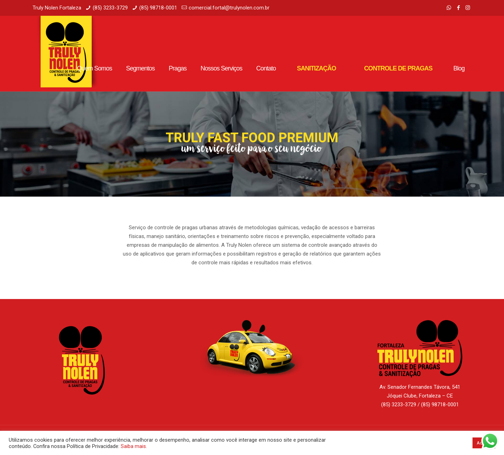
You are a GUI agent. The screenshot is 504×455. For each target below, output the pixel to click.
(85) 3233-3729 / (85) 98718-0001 (420, 404)
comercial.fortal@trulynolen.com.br (229, 8)
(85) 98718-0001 (158, 8)
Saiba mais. (134, 446)
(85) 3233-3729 (110, 8)
